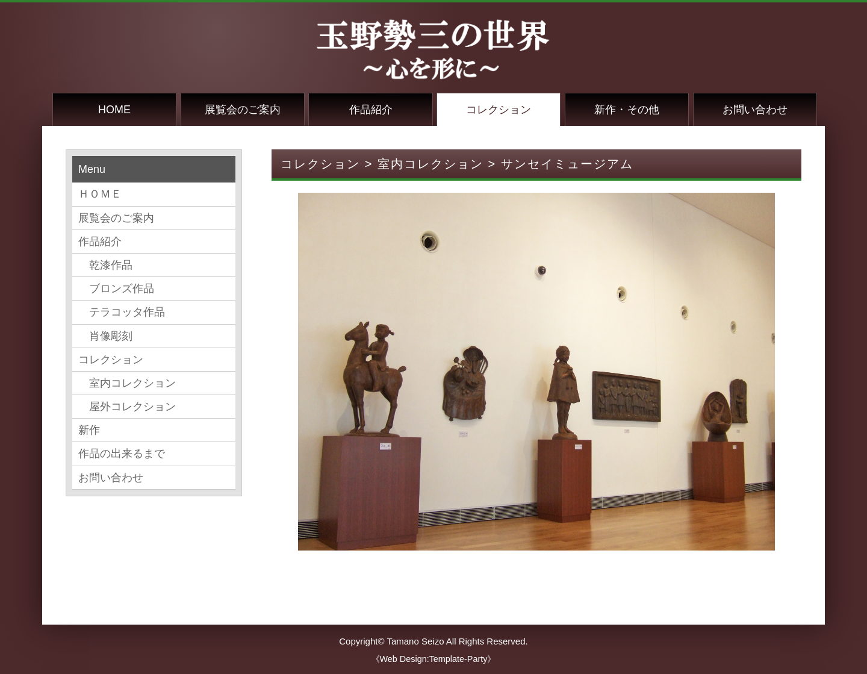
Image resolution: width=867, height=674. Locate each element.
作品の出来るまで (121, 454)
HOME (114, 110)
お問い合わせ (755, 110)
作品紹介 (371, 110)
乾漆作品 (105, 265)
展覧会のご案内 (243, 110)
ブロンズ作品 (116, 288)
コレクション (498, 110)
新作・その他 (626, 110)
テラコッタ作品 (121, 312)
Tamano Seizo (415, 641)
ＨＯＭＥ (100, 194)
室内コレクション (127, 383)
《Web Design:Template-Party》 (433, 659)
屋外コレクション (127, 407)
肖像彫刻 (105, 336)
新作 (89, 430)
